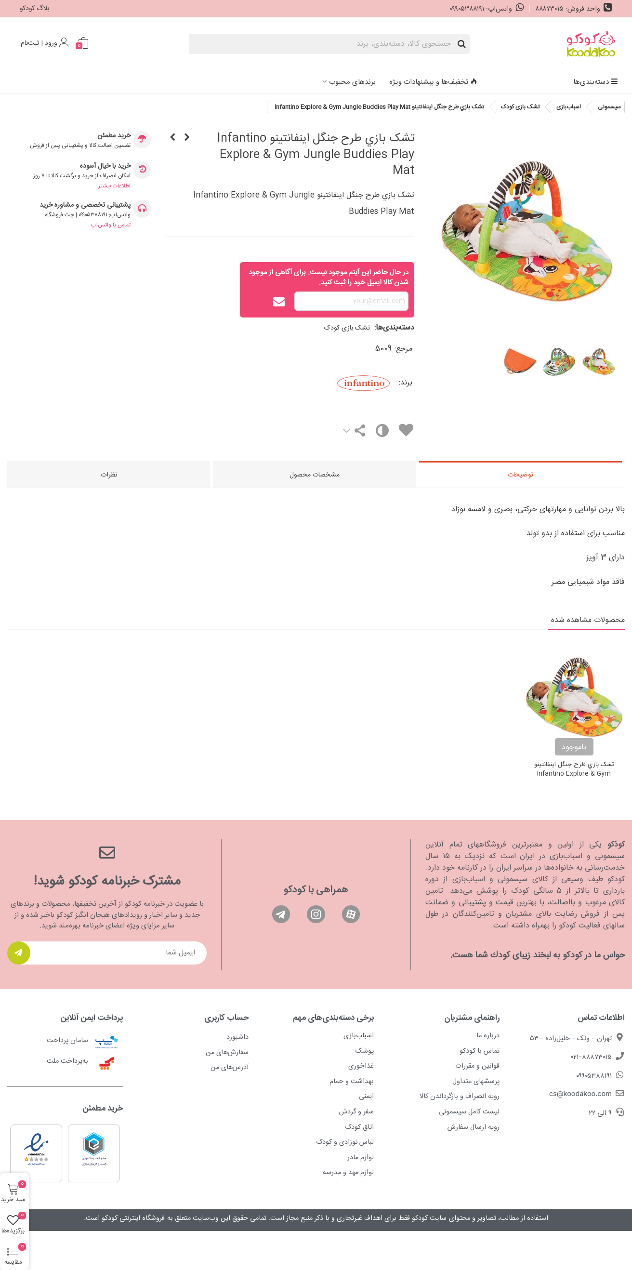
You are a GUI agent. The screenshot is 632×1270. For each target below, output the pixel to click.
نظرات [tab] (109, 475)
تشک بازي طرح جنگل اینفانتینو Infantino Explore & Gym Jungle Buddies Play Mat (574, 774)
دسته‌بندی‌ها (595, 82)
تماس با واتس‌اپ (111, 225)
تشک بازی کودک (347, 328)
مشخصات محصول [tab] (315, 475)
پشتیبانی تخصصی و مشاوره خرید (85, 205)
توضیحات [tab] (520, 475)
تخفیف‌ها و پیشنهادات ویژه (433, 82)
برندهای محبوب (352, 82)
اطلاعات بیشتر (114, 186)
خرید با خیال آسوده (105, 166)
